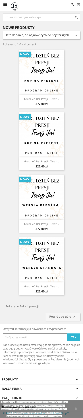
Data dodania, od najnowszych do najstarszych (41, 35)
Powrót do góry (62, 317)
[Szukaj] (41, 17)
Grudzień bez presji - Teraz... (41, 99)
